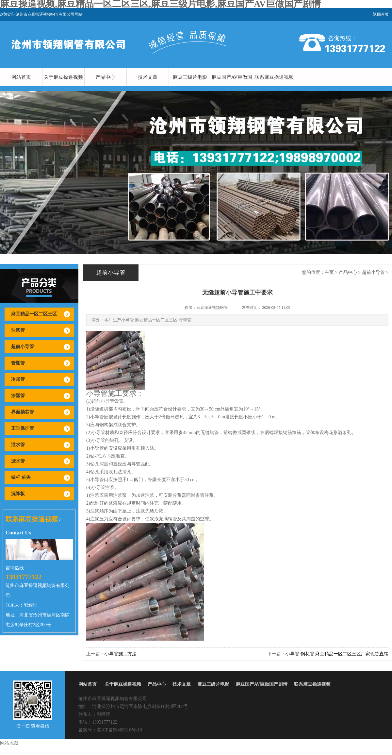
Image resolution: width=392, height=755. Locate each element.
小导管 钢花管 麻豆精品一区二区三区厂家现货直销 (337, 653)
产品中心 (105, 77)
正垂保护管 (22, 428)
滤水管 (18, 461)
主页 (329, 272)
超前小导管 (22, 346)
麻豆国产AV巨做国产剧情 (232, 86)
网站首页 (21, 77)
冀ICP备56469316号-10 (119, 730)
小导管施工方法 (121, 653)
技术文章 (147, 77)
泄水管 (18, 444)
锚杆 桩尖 (21, 477)
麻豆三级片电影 (190, 77)
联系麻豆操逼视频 (274, 77)
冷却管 (18, 379)
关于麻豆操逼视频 (63, 77)
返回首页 (381, 14)
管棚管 (18, 363)
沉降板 (18, 493)
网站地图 (9, 743)
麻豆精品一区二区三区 (34, 313)
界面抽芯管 (22, 412)
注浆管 (18, 330)
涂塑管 (18, 395)
